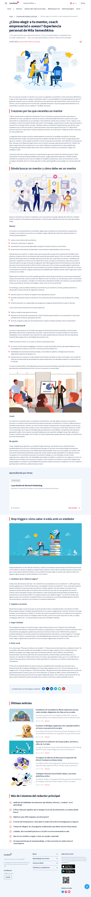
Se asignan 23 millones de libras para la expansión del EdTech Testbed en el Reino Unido (56, 759)
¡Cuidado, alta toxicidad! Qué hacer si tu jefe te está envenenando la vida (41, 831)
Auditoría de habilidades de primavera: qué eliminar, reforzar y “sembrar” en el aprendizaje (43, 803)
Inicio (9, 9)
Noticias (19, 9)
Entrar (83, 3)
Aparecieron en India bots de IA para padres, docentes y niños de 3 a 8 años (57, 743)
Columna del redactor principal (35, 9)
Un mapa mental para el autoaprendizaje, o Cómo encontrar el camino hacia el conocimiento (43, 842)
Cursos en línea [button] (29, 3)
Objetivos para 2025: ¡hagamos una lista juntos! (31, 817)
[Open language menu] (73, 3)
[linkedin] (51, 688)
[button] (80, 42)
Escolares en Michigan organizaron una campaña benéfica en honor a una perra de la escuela (58, 727)
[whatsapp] (59, 688)
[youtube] (69, 892)
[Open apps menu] (6, 3)
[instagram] (66, 892)
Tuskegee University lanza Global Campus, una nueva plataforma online (56, 775)
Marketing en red (54, 9)
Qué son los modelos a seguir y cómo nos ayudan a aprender (36, 836)
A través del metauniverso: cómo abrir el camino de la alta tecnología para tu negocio (45, 822)
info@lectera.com (9, 873)
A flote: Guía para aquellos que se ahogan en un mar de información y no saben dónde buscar (45, 811)
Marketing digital (68, 9)
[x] (47, 688)
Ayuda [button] (8, 877)
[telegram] (55, 688)
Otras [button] (79, 9)
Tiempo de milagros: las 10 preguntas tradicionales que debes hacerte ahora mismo (45, 826)
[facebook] (43, 688)
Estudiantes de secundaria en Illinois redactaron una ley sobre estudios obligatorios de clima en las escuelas (57, 711)
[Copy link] (63, 688)
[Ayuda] (87, 886)
